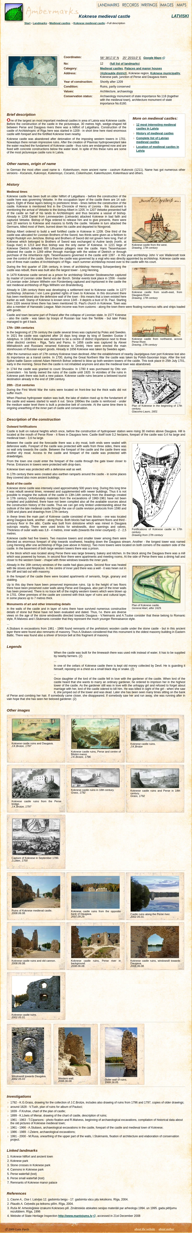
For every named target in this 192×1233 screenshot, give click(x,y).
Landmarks (40, 23)
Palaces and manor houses (143, 68)
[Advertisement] (93, 39)
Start (27, 23)
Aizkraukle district (113, 73)
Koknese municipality (165, 73)
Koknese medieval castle (89, 23)
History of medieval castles (155, 133)
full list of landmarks (125, 63)
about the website (145, 1229)
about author (166, 1229)
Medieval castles (59, 23)
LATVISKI (180, 16)
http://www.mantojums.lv (75, 1216)
